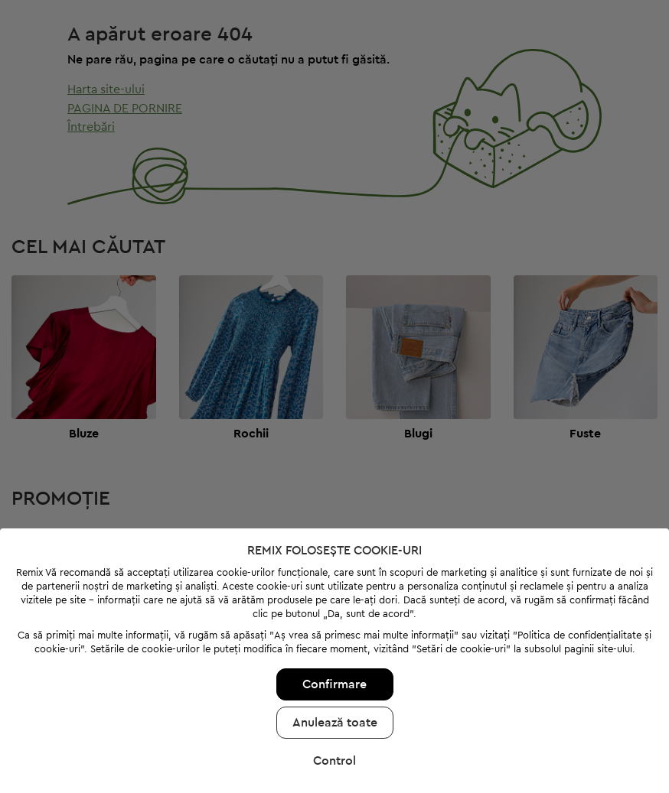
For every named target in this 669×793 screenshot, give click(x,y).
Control (334, 742)
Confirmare (334, 665)
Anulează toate (334, 703)
